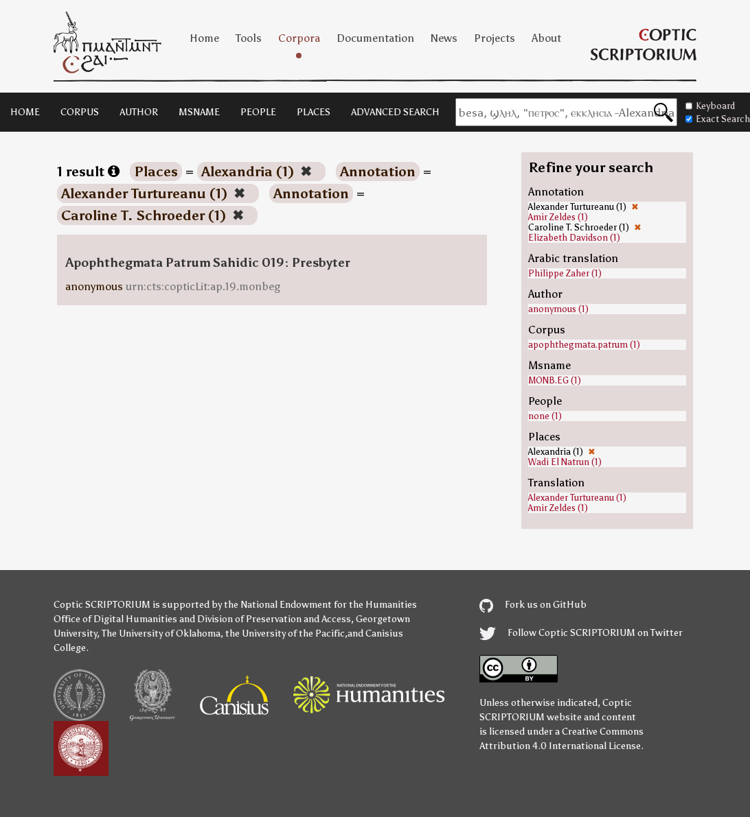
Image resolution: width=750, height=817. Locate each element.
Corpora (299, 38)
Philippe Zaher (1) (565, 273)
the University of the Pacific (285, 633)
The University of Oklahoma (161, 633)
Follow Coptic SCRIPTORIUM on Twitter (581, 633)
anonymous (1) (558, 309)
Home (204, 38)
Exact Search (717, 119)
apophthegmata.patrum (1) (584, 345)
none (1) (545, 416)
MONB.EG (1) (554, 380)
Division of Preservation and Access (274, 619)
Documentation (375, 38)
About (546, 38)
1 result (88, 171)
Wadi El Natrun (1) (565, 462)
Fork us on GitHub (533, 605)
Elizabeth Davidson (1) (574, 238)
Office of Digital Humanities (115, 619)
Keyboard (710, 106)
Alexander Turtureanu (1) (577, 498)
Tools (249, 38)
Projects (494, 38)
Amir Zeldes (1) (558, 217)
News (444, 38)
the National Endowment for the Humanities (320, 605)
